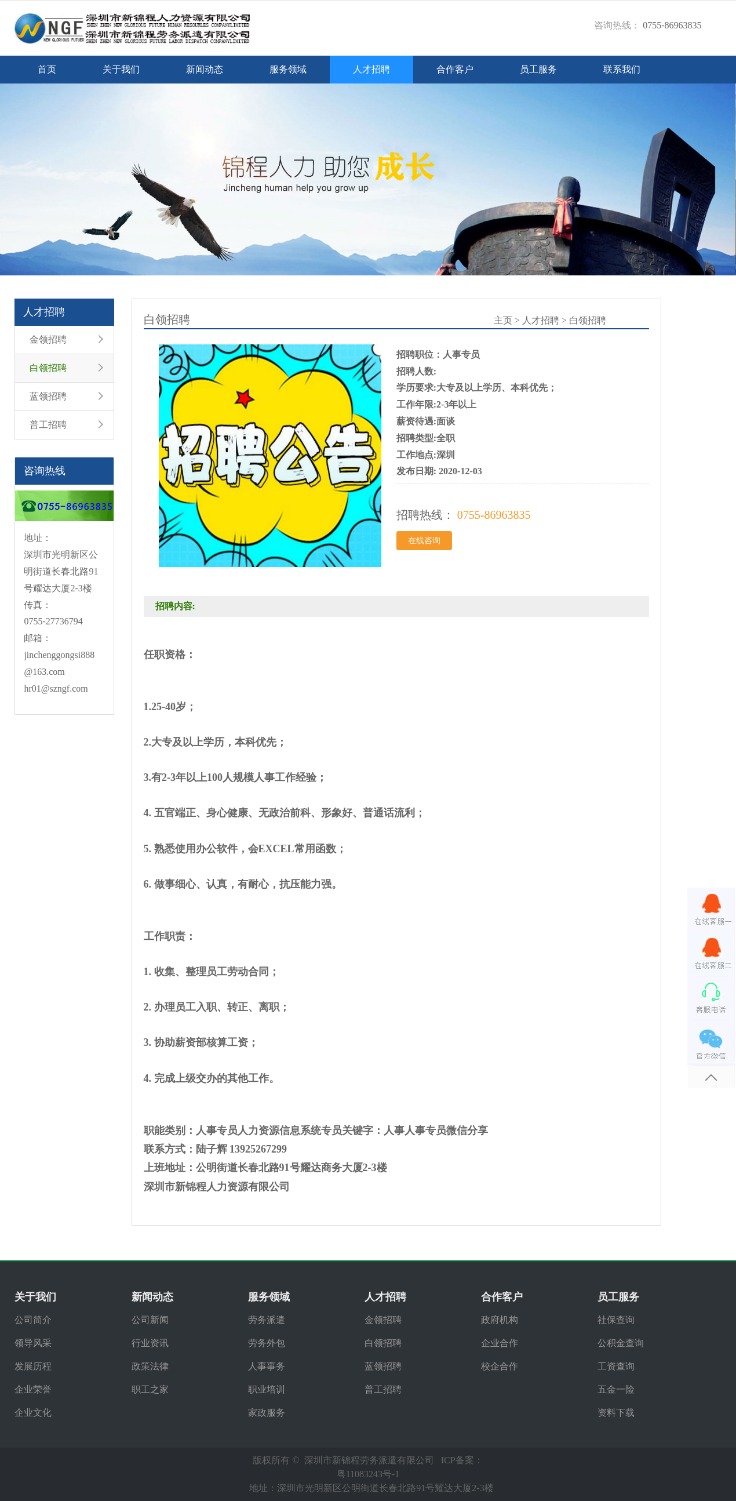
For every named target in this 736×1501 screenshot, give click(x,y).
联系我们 (621, 69)
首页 (47, 69)
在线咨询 (424, 540)
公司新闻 (150, 1320)
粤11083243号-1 (368, 1474)
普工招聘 (48, 425)
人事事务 (266, 1366)
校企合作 (499, 1366)
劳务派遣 (266, 1320)
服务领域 (288, 69)
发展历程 (33, 1366)
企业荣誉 (33, 1389)
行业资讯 (150, 1343)
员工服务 (538, 69)
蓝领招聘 (48, 396)
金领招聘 (48, 339)
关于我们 (121, 69)
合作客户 (454, 69)
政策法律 (150, 1366)
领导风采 (33, 1343)
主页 (503, 320)
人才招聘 (371, 69)
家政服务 (266, 1413)
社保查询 (616, 1320)
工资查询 (616, 1366)
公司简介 (33, 1320)
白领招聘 (48, 368)
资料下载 (616, 1413)
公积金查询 (620, 1343)
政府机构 (499, 1320)
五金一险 (616, 1389)
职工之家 (150, 1389)
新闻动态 (204, 69)
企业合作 (499, 1343)
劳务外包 (266, 1343)
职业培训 (266, 1389)
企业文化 (33, 1413)
